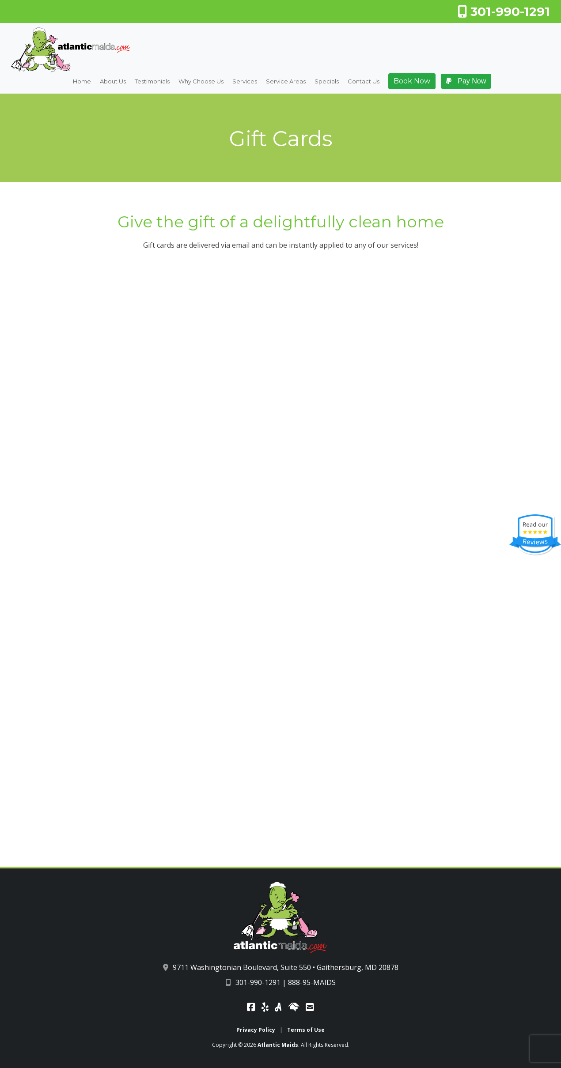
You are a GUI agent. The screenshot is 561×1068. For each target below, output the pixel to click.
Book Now (412, 81)
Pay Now (466, 81)
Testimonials (152, 82)
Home (82, 82)
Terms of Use (306, 1030)
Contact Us (363, 82)
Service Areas (286, 82)
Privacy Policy (255, 1030)
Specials (327, 82)
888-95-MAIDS (312, 982)
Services (244, 82)
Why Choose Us (201, 82)
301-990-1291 (504, 11)
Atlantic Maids (278, 1045)
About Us (113, 82)
